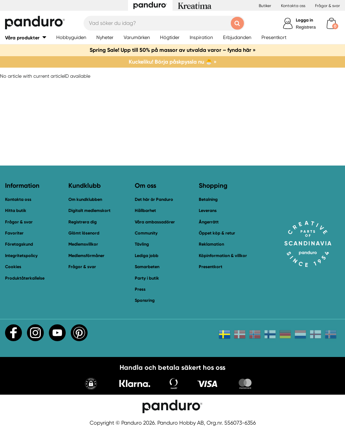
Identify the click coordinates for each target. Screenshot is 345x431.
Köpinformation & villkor (223, 255)
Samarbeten (147, 266)
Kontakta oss (293, 5)
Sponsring (145, 300)
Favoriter (14, 233)
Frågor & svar (327, 5)
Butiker (265, 5)
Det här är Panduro (154, 199)
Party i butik (147, 278)
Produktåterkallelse (24, 278)
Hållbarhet (145, 210)
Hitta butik (15, 210)
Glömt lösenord (83, 233)
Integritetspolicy (21, 255)
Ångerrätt (209, 221)
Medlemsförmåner (86, 255)
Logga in (304, 20)
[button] (91, 384)
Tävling (142, 244)
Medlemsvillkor (83, 244)
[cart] (331, 23)
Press (140, 289)
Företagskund (19, 244)
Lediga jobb (146, 255)
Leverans (208, 210)
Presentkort (210, 266)
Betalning (208, 199)
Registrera (306, 27)
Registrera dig (82, 221)
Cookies (13, 266)
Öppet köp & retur (217, 233)
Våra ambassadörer (155, 221)
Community (146, 233)
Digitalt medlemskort (89, 210)
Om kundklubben (85, 199)
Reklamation (211, 244)
